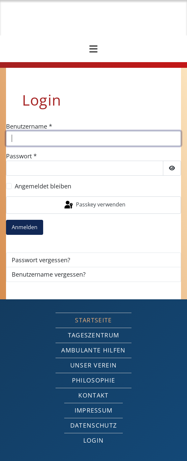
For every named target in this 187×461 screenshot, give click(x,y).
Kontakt (93, 395)
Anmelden (24, 227)
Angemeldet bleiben (43, 186)
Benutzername (29, 126)
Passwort (21, 156)
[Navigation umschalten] (93, 48)
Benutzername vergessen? (49, 274)
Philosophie (93, 380)
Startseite (93, 320)
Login (93, 440)
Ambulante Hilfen (93, 350)
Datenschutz (93, 425)
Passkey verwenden (94, 205)
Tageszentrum (93, 335)
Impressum (94, 410)
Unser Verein (93, 365)
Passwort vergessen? (41, 260)
